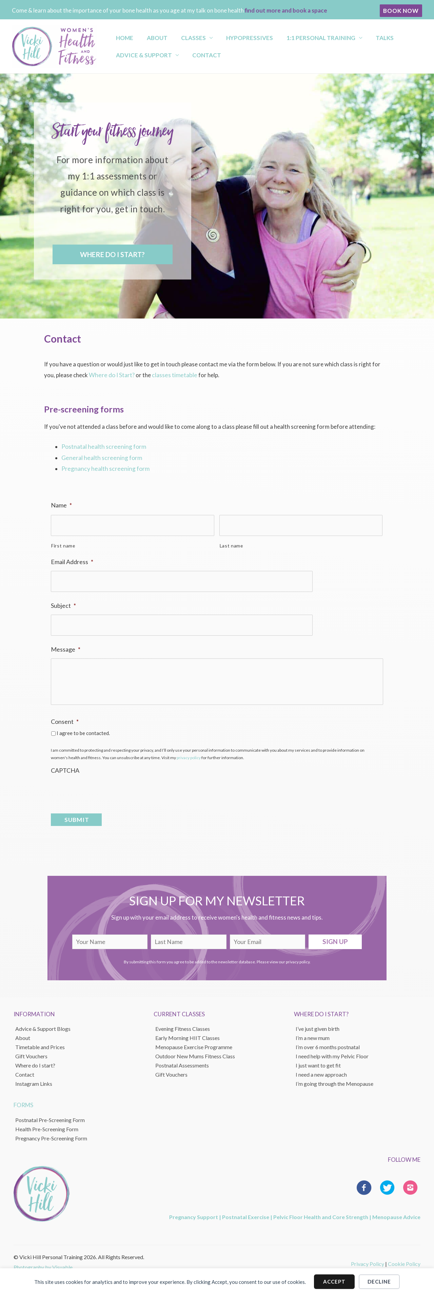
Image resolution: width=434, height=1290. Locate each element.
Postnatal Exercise (245, 1211)
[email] (267, 936)
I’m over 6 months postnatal (328, 1041)
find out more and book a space (286, 10)
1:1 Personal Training (292, 35)
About (146, 35)
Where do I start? (35, 1060)
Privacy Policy (367, 1258)
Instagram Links (33, 1078)
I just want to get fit (318, 1060)
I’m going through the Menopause (334, 1078)
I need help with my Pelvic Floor (332, 1050)
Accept (334, 1276)
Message (65, 640)
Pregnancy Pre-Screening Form (51, 1133)
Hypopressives (226, 35)
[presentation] (102, 787)
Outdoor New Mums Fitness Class (195, 1050)
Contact (196, 56)
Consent (65, 720)
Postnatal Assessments (182, 1060)
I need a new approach (321, 1069)
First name (63, 541)
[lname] (188, 936)
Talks (350, 35)
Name (61, 504)
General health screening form (99, 457)
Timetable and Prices (40, 1041)
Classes (176, 35)
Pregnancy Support (193, 1211)
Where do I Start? (111, 375)
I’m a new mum (313, 1032)
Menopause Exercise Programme (193, 1041)
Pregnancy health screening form (103, 467)
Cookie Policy (404, 1258)
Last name (231, 541)
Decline (379, 1276)
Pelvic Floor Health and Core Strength (320, 1211)
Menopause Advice (396, 1211)
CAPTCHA (65, 769)
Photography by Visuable (43, 1261)
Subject (63, 599)
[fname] (110, 936)
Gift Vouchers (31, 1050)
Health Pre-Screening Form (46, 1123)
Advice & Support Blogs (43, 1023)
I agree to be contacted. (83, 731)
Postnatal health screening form (102, 446)
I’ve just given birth (317, 1023)
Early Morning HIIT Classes (187, 1032)
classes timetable (172, 375)
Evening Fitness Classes (182, 1023)
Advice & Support (139, 56)
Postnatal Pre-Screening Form (50, 1114)
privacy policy (189, 756)
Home (120, 35)
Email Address (72, 558)
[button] (401, 10)
